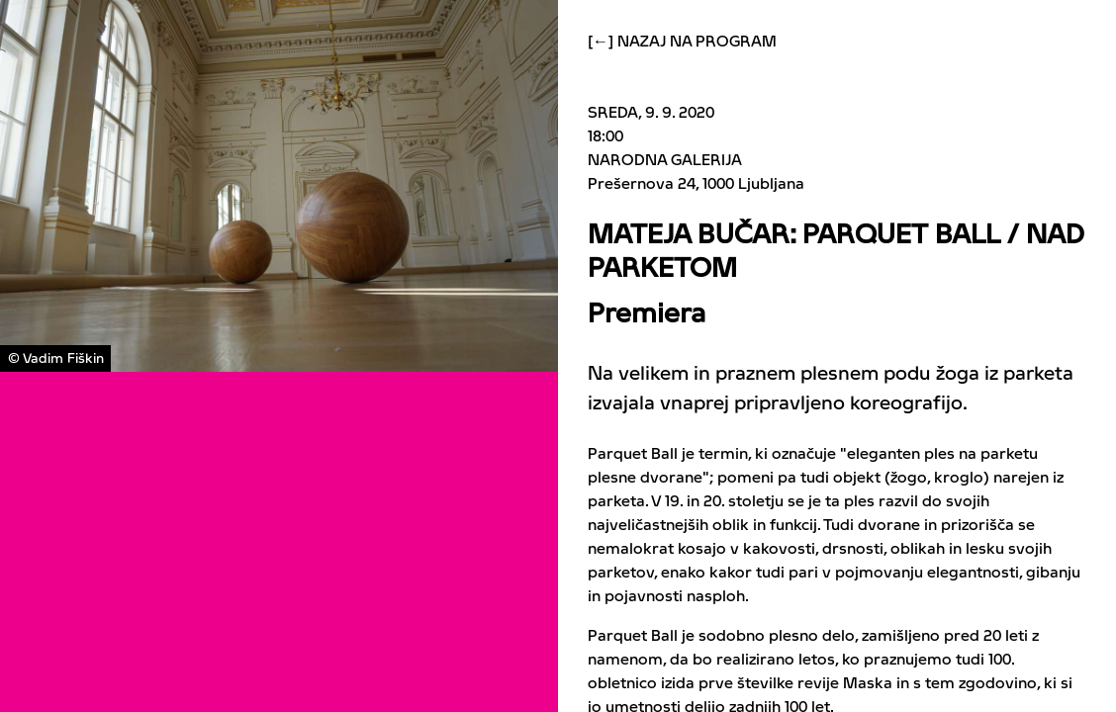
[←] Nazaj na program (682, 41)
